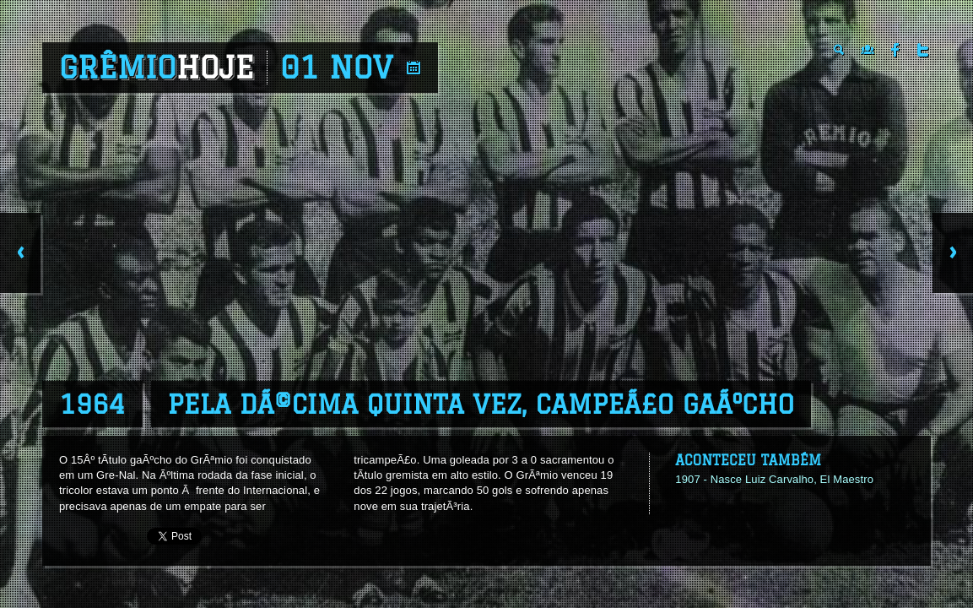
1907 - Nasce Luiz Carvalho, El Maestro (774, 479)
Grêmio (156, 67)
